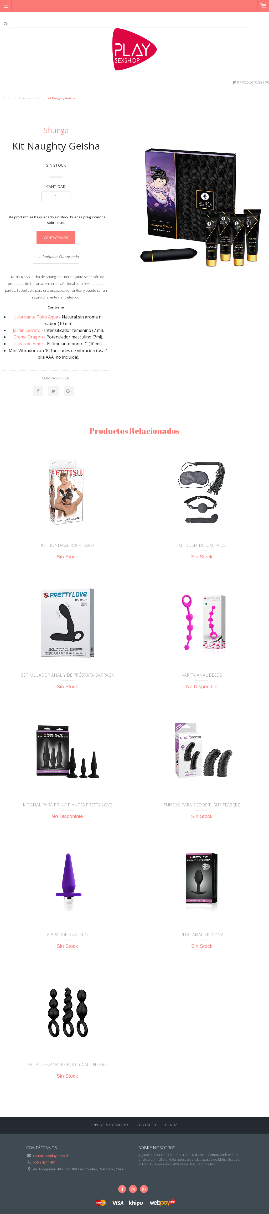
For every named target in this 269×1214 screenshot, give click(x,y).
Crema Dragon (28, 337)
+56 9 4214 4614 (45, 1162)
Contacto (146, 1125)
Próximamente (29, 98)
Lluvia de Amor (28, 344)
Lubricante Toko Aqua (36, 317)
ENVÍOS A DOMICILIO (109, 1125)
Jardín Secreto (26, 330)
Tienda (171, 1125)
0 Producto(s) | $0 (250, 82)
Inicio (8, 98)
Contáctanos (56, 237)
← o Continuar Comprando (56, 256)
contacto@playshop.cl (50, 1156)
